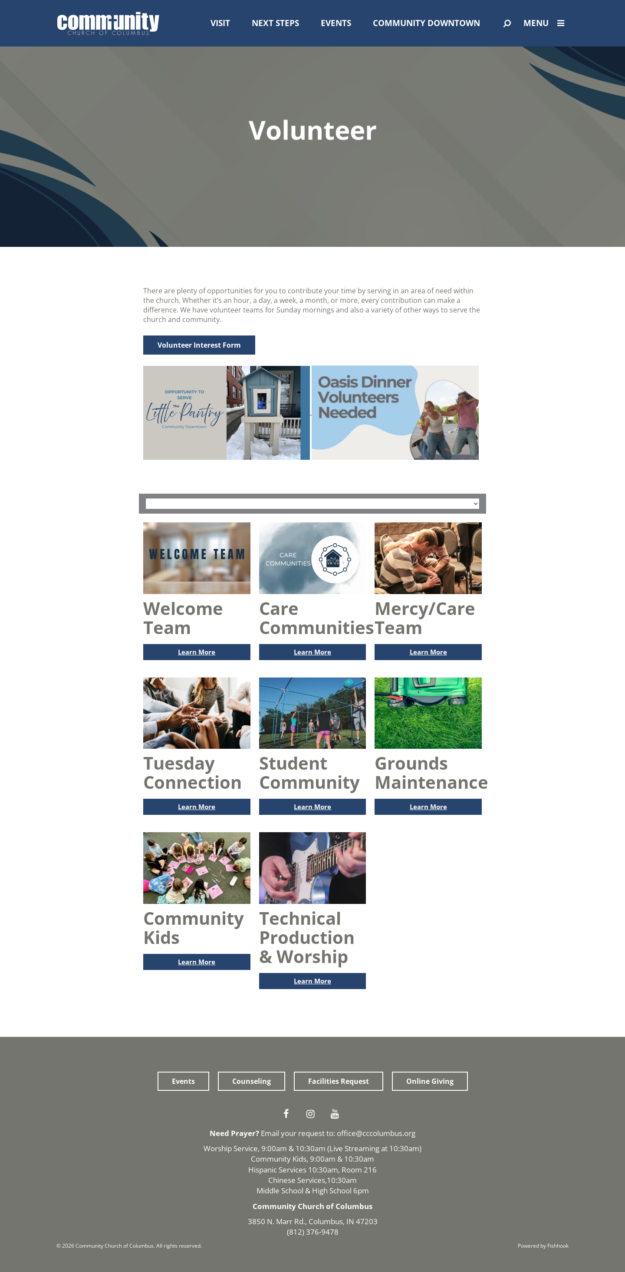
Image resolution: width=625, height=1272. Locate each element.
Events (336, 23)
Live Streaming (354, 1148)
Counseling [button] (251, 1081)
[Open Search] (507, 23)
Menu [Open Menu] (546, 23)
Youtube (336, 1113)
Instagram (312, 1113)
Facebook (288, 1113)
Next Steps (275, 23)
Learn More (196, 652)
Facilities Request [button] (338, 1081)
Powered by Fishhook (543, 1245)
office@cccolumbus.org (376, 1133)
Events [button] (183, 1081)
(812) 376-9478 (313, 1232)
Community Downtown (426, 23)
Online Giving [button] (430, 1081)
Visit (220, 23)
